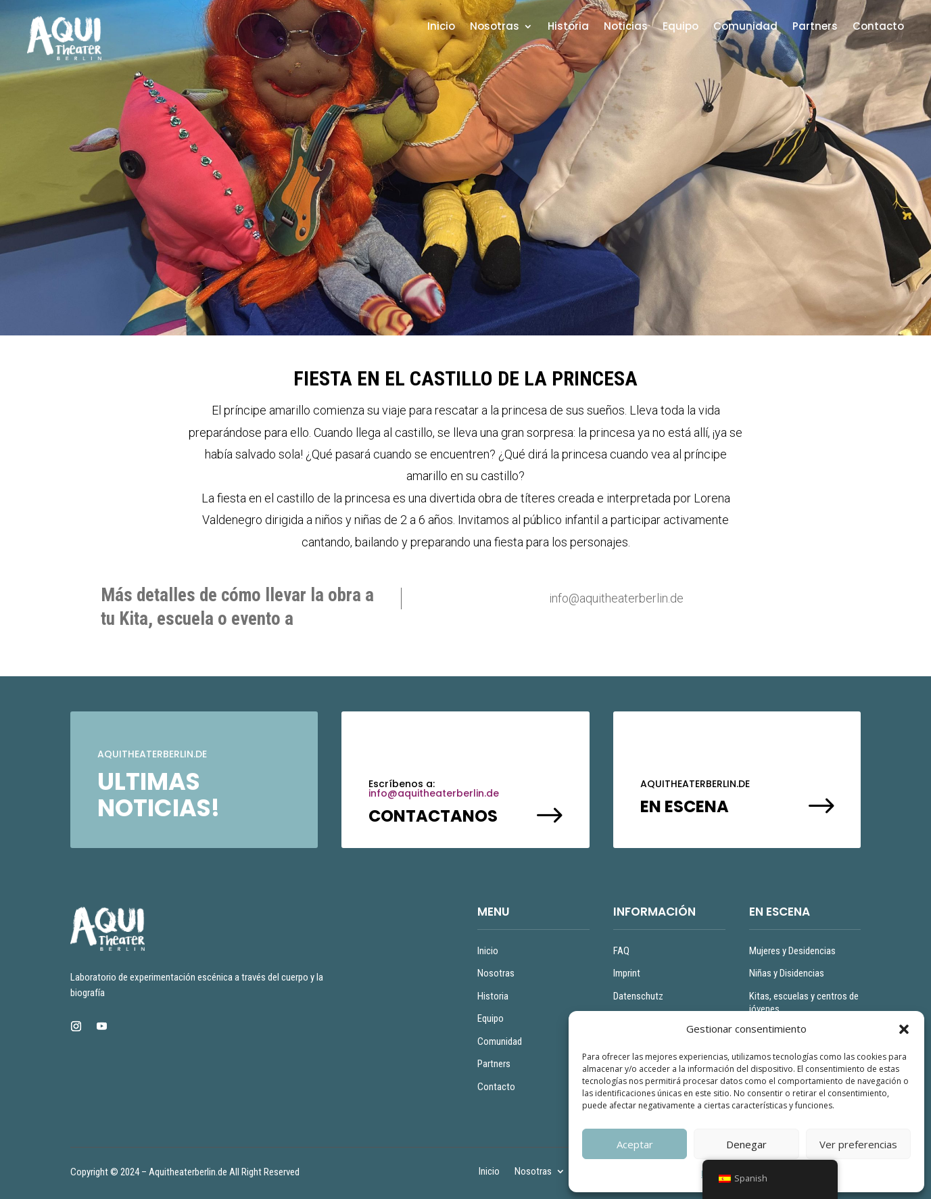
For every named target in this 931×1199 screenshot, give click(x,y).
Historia (568, 27)
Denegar (746, 1144)
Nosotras (494, 27)
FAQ (621, 951)
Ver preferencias (858, 1144)
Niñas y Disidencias (786, 973)
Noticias (626, 27)
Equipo (680, 27)
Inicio (441, 27)
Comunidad (745, 27)
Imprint (626, 973)
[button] (904, 1029)
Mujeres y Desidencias (792, 951)
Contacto (878, 27)
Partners (815, 27)
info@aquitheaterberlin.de (433, 793)
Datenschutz (638, 996)
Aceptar (635, 1144)
